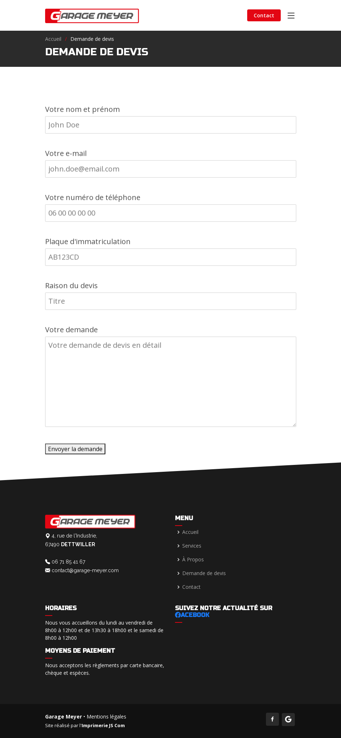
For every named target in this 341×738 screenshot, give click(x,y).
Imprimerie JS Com (103, 725)
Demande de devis (204, 573)
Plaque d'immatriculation (88, 244)
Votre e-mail (66, 155)
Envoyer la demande (75, 451)
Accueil (53, 38)
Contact (264, 15)
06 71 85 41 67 (65, 562)
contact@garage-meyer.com (82, 570)
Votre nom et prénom (82, 111)
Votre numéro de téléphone (92, 199)
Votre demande (71, 332)
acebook (192, 615)
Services (191, 545)
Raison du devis (71, 288)
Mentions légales (106, 716)
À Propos (193, 559)
